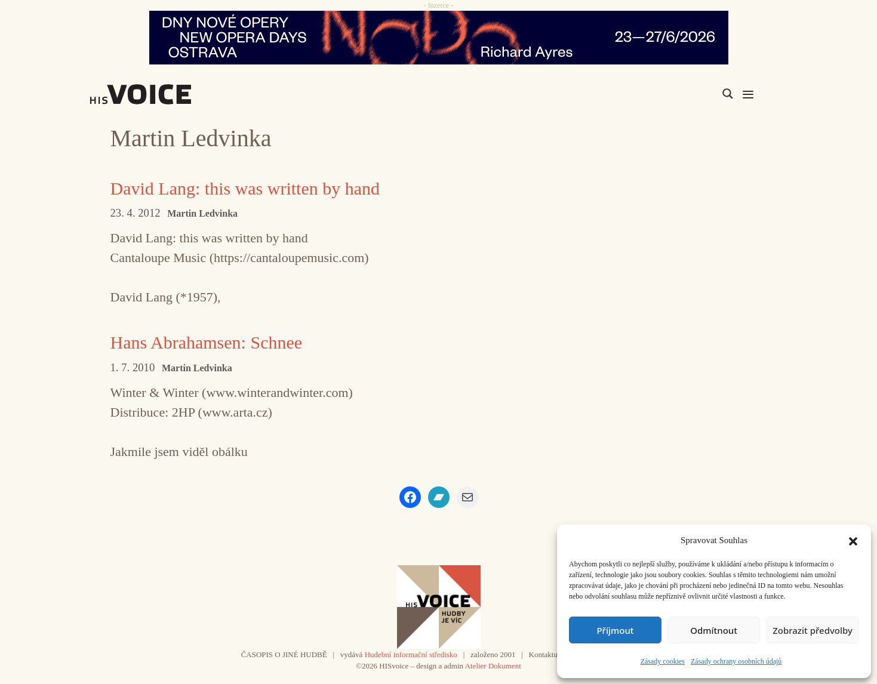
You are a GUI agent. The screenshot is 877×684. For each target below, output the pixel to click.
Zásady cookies (663, 661)
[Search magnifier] (727, 93)
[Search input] (671, 93)
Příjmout (614, 630)
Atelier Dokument (493, 665)
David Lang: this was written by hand (245, 188)
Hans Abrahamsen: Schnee (206, 342)
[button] (853, 540)
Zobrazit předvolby (813, 630)
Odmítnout (713, 630)
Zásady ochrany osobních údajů (736, 661)
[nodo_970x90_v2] (438, 37)
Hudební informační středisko (411, 654)
